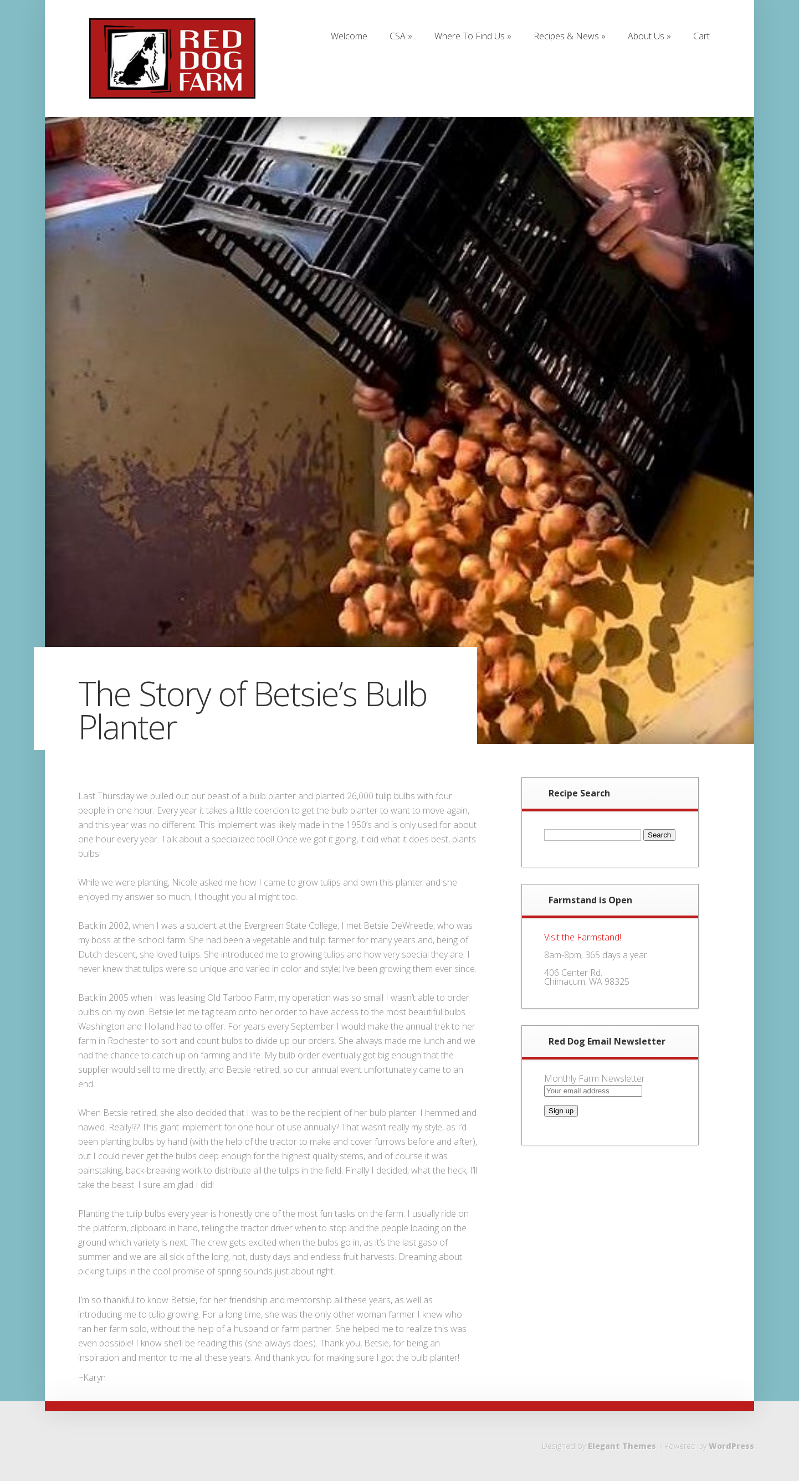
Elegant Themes (622, 1446)
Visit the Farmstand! (582, 937)
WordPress (731, 1446)
